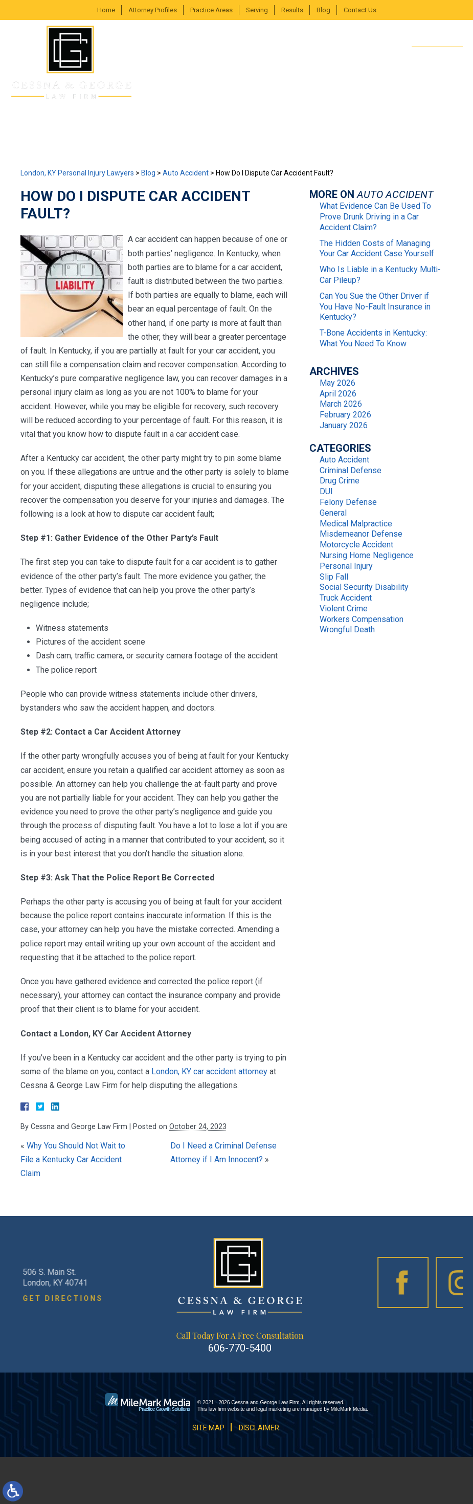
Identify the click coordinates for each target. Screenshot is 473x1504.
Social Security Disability (364, 587)
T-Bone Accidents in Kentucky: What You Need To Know (373, 338)
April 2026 (338, 394)
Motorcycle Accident (356, 544)
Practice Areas (211, 10)
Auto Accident (186, 173)
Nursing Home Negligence (367, 555)
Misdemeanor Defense (361, 534)
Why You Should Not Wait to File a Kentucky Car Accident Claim (72, 1159)
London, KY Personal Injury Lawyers (77, 173)
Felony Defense (348, 502)
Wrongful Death (347, 629)
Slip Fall (334, 577)
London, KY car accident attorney (209, 1071)
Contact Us (360, 10)
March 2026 (341, 404)
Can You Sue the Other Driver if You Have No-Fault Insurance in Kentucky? (375, 306)
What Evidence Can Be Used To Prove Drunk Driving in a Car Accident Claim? (375, 216)
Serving (257, 10)
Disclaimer (259, 1428)
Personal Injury (346, 566)
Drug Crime (339, 480)
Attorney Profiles (152, 10)
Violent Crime (344, 608)
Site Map (208, 1428)
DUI (326, 491)
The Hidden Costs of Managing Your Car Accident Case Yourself (377, 248)
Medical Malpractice (356, 523)
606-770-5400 (428, 58)
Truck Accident (346, 598)
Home (106, 10)
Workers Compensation (361, 619)
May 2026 (337, 383)
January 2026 (344, 425)
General (333, 513)
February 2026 (345, 414)
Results (292, 10)
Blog (323, 10)
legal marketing (273, 1409)
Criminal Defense (350, 470)
